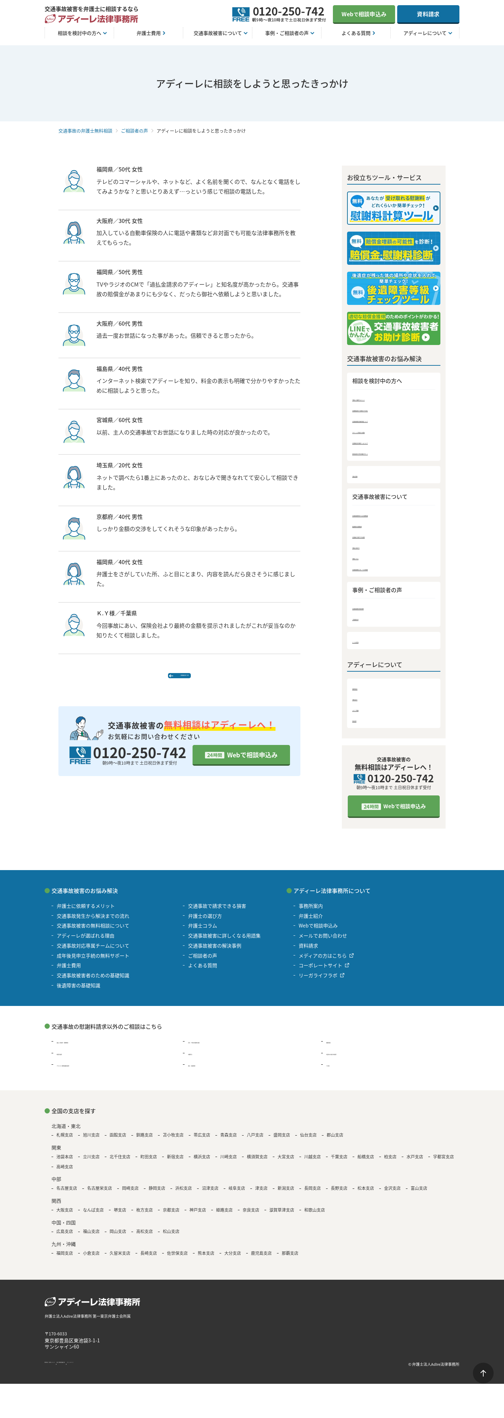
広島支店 (64, 1236)
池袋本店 (64, 1161)
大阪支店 (64, 1214)
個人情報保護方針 (111, 1369)
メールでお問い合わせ (323, 940)
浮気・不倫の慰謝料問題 (214, 1046)
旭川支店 (91, 1140)
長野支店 (339, 1193)
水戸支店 (415, 1161)
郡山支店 (335, 1140)
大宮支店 (286, 1161)
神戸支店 (197, 1214)
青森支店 (228, 1140)
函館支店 (118, 1140)
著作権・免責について (65, 1369)
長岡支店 (312, 1193)
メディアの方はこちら (323, 960)
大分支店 (232, 1258)
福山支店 (91, 1236)
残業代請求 (69, 1057)
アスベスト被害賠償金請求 (85, 1069)
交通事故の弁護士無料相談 (85, 130)
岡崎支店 (130, 1193)
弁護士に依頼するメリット (383, 398)
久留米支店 (120, 1258)
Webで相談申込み (252, 764)
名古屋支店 (66, 1193)
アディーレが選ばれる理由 (383, 431)
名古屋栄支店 (99, 1193)
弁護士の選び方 (370, 549)
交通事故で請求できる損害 (383, 538)
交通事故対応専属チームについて (391, 442)
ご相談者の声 (134, 130)
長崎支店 (148, 1258)
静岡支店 (157, 1193)
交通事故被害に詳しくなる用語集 (391, 571)
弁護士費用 (365, 476)
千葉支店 (339, 1161)
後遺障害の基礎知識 (375, 527)
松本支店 (365, 1193)
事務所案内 (365, 691)
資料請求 (428, 14)
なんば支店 (93, 1214)
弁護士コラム (367, 559)
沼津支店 (210, 1193)
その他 (333, 1069)
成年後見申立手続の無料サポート (391, 453)
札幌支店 (64, 1140)
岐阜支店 (236, 1193)
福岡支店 (64, 1258)
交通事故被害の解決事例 (380, 610)
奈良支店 (251, 1214)
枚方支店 (144, 1214)
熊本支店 (206, 1258)
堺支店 (120, 1214)
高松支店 (144, 1236)
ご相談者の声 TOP (183, 679)
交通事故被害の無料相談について (391, 420)
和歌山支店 (314, 1214)
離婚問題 (336, 1046)
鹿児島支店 (261, 1258)
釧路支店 (144, 1140)
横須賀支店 (257, 1161)
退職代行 (197, 1057)
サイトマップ (148, 1369)
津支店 (261, 1193)
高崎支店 (64, 1171)
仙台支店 (308, 1140)
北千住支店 (120, 1161)
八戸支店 (255, 1140)
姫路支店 (224, 1214)
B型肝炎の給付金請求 (349, 1057)
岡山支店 (118, 1236)
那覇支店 (290, 1258)
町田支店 (148, 1161)
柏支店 (390, 1161)
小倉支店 (91, 1258)
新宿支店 (175, 1161)
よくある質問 (367, 644)
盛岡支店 (281, 1140)
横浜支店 (202, 1161)
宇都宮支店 (443, 1161)
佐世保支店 (177, 1258)
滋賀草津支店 (281, 1214)
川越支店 (312, 1161)
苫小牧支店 (173, 1140)
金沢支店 (392, 1193)
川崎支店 (228, 1161)
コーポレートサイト (320, 970)
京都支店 (171, 1214)
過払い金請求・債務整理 (83, 1046)
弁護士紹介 (365, 702)
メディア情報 (367, 713)
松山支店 (171, 1236)
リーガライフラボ (318, 980)
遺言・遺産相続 (205, 1069)
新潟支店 (286, 1193)
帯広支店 (202, 1140)
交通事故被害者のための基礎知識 (391, 516)
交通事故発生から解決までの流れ (391, 409)
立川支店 (91, 1161)
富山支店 (419, 1193)
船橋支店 (365, 1161)
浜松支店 (183, 1193)
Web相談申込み (364, 14)
